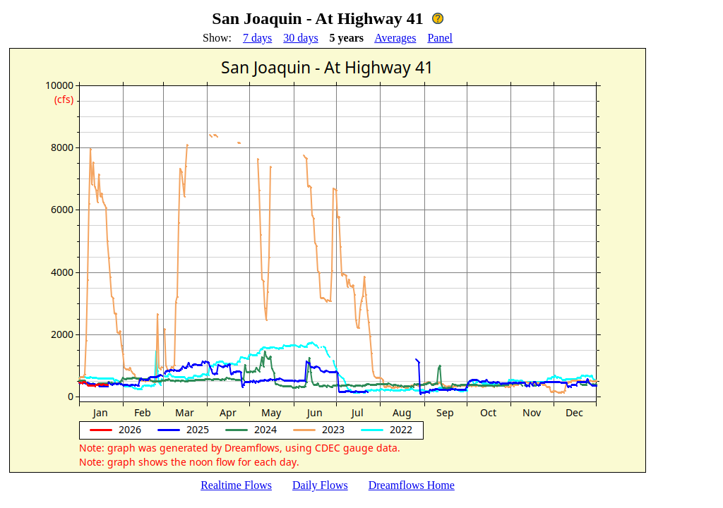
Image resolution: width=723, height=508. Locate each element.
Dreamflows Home (412, 485)
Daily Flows (320, 485)
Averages (395, 38)
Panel (440, 38)
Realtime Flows (236, 485)
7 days (257, 38)
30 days (300, 38)
